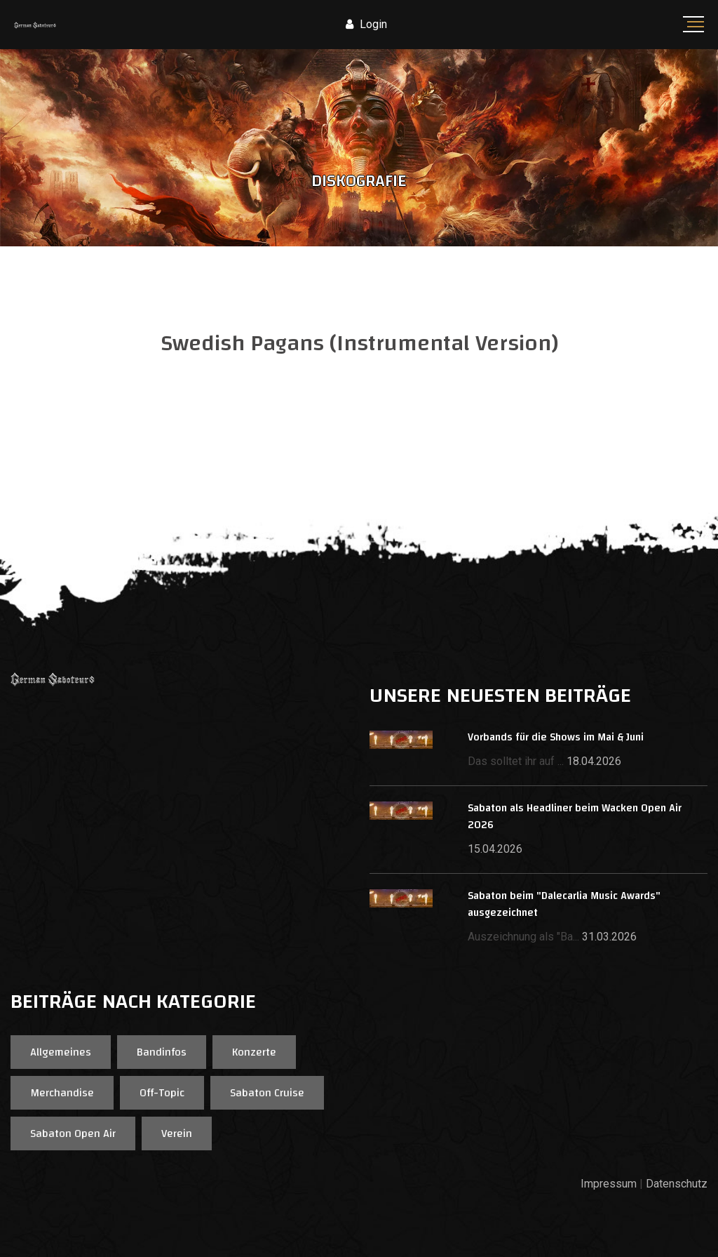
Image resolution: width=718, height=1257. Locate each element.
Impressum (609, 1183)
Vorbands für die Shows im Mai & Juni (556, 737)
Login (366, 24)
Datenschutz (676, 1183)
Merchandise (62, 1092)
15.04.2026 (495, 849)
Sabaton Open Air (73, 1133)
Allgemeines (60, 1052)
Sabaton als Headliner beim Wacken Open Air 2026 (575, 816)
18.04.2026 (594, 761)
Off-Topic (162, 1092)
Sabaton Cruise (267, 1092)
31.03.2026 (609, 936)
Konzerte (254, 1052)
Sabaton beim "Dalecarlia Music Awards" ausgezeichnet (564, 904)
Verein (176, 1133)
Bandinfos (162, 1052)
